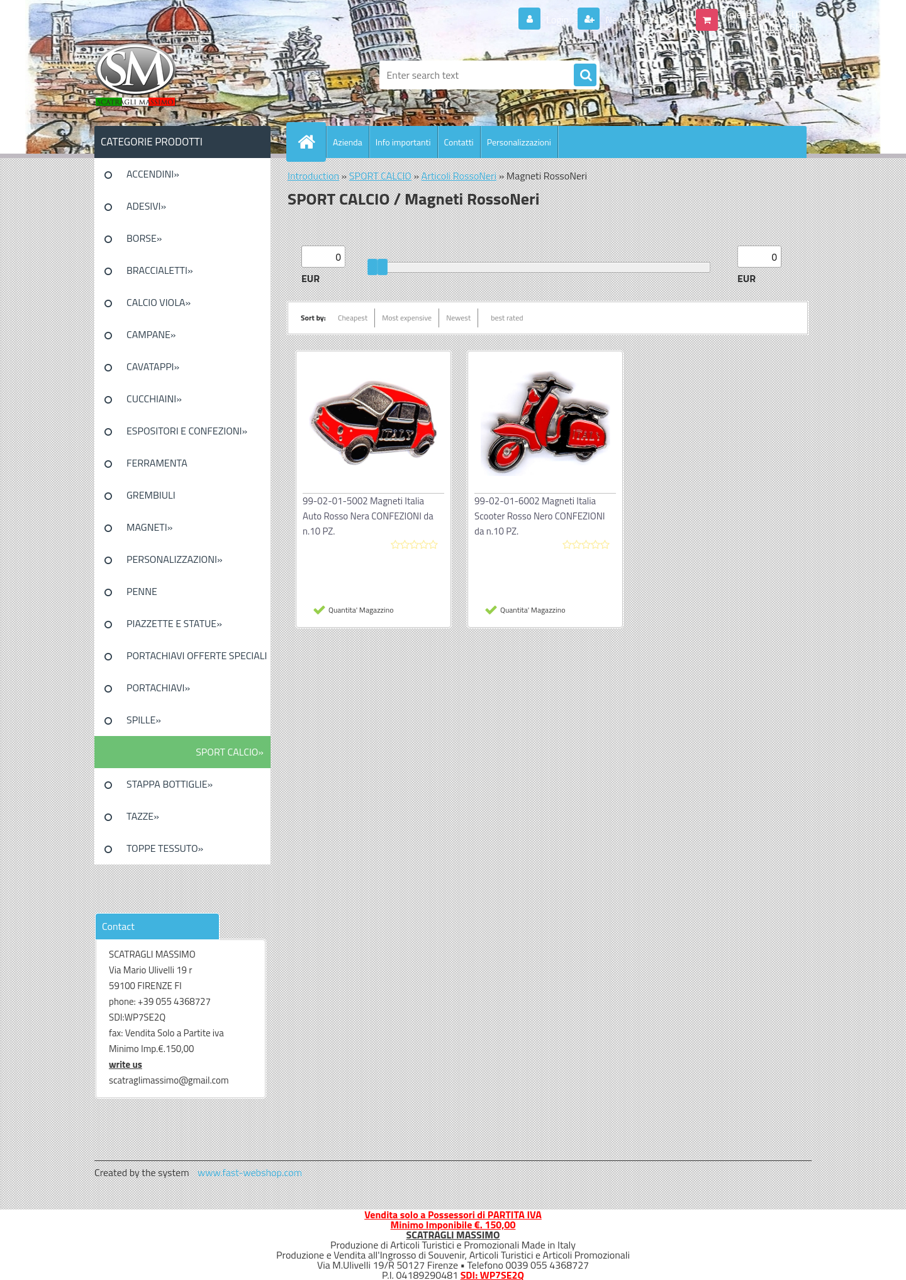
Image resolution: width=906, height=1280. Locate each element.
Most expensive (407, 318)
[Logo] (180, 74)
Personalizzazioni (519, 142)
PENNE (141, 591)
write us (125, 1064)
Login (557, 19)
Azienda (347, 142)
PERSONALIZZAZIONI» (174, 559)
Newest (458, 318)
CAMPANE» (151, 334)
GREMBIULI (151, 494)
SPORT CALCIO (380, 175)
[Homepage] (311, 141)
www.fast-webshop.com (250, 1172)
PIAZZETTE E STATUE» (174, 623)
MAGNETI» (149, 527)
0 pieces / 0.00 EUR (763, 14)
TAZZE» (142, 816)
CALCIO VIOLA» (158, 302)
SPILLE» (143, 719)
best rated (507, 318)
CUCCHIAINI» (154, 398)
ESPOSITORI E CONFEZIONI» (186, 430)
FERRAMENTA (156, 462)
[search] (585, 76)
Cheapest (352, 318)
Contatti (459, 142)
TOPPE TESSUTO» (164, 848)
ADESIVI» (146, 205)
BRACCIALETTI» (159, 270)
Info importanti (403, 142)
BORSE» (144, 238)
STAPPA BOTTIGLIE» (169, 783)
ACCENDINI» (152, 173)
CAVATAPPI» (152, 366)
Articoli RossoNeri (459, 175)
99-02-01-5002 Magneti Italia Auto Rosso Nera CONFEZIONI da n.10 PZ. (368, 516)
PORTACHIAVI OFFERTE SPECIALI (196, 655)
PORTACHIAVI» (158, 687)
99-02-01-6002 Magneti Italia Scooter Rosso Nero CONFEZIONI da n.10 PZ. (539, 516)
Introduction (313, 175)
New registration (639, 19)
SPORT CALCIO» (230, 751)
